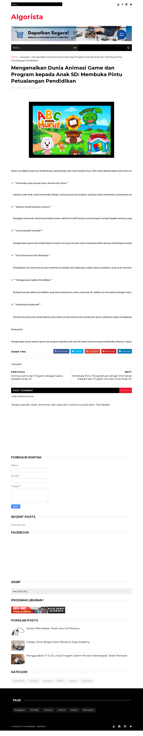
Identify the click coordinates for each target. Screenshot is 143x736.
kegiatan (88, 686)
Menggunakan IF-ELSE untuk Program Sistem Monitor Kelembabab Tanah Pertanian (78, 660)
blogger (124, 395)
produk (49, 686)
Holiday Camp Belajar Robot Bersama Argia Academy (59, 647)
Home (15, 57)
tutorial (35, 686)
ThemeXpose (30, 731)
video (61, 686)
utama (74, 686)
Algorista (28, 17)
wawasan (26, 57)
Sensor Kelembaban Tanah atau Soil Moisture (54, 633)
